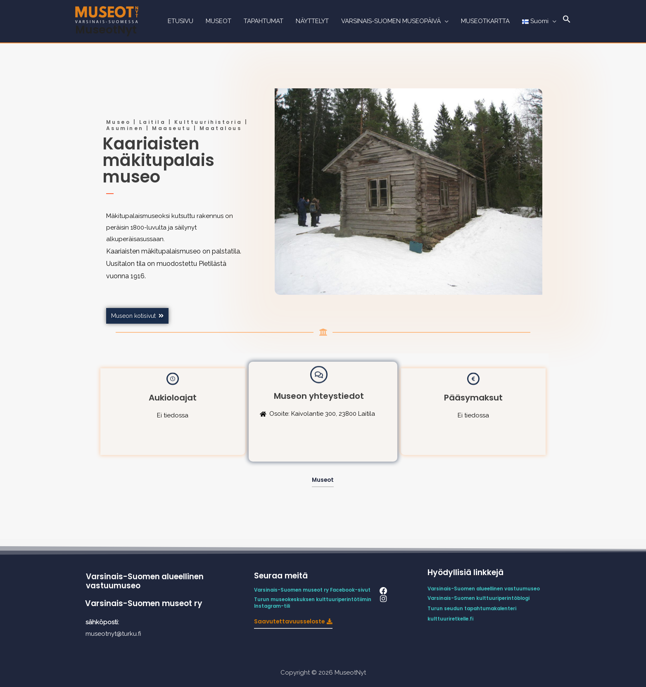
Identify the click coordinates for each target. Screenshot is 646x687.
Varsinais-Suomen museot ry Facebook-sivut (314, 590)
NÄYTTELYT (312, 21)
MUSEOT (218, 21)
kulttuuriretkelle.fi (452, 618)
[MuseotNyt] (106, 14)
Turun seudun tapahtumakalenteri (474, 607)
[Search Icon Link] (567, 21)
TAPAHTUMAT (263, 21)
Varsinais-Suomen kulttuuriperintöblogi (481, 598)
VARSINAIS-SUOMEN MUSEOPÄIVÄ (391, 21)
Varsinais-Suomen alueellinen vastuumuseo (145, 581)
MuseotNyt (106, 29)
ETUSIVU (180, 21)
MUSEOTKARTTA (485, 21)
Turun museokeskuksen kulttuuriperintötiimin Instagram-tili (314, 602)
